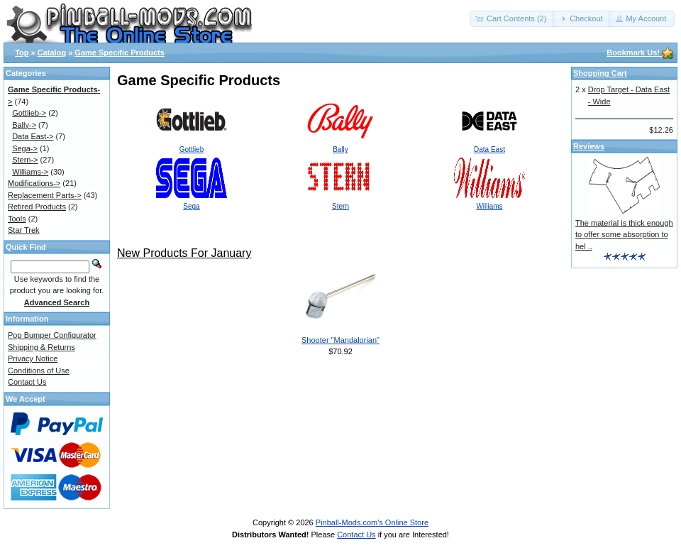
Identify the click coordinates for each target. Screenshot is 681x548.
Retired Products (37, 206)
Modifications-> (34, 183)
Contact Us (27, 382)
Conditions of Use (39, 370)
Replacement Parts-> (45, 195)
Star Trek (24, 230)
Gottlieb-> (29, 113)
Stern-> (25, 159)
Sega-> (25, 148)
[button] (512, 19)
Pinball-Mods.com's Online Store (372, 522)
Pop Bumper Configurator (52, 335)
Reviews (588, 146)
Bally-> (24, 125)
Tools (17, 218)
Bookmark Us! (640, 52)
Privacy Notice (32, 358)
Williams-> (30, 172)
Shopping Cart (600, 73)
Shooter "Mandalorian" (340, 340)
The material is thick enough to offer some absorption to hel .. (624, 235)
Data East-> (32, 136)
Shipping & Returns (41, 347)
